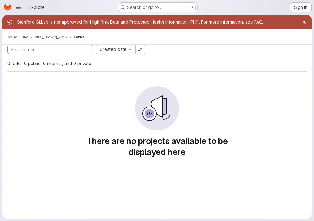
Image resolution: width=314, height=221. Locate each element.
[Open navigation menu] (18, 7)
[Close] (304, 22)
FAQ (258, 22)
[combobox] (115, 49)
